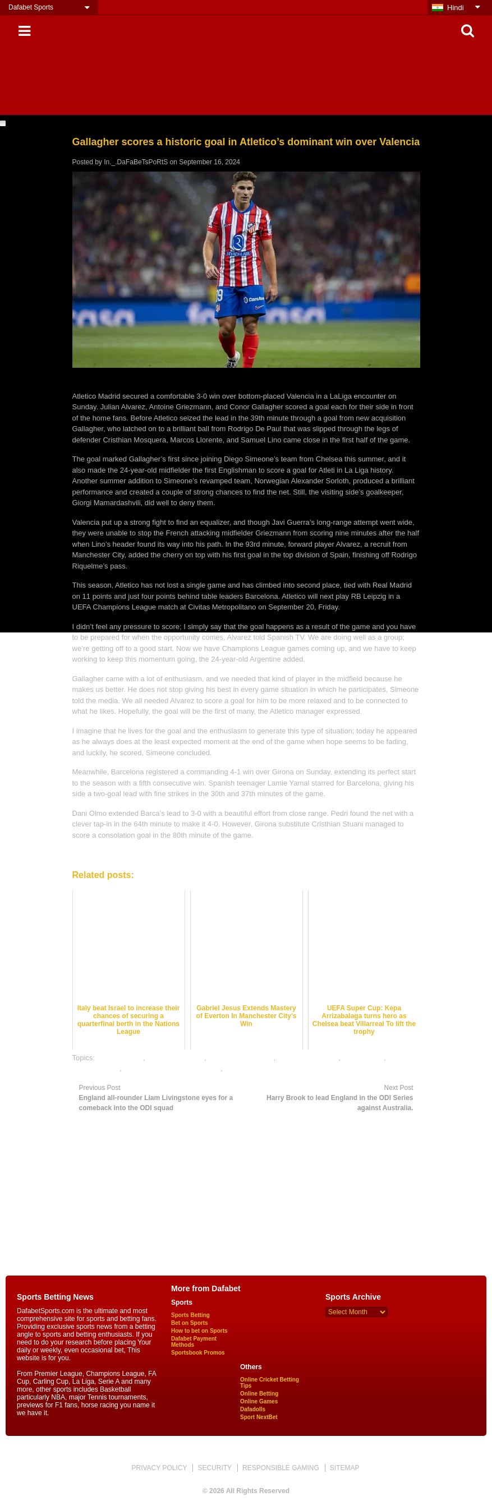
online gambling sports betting (171, 1068)
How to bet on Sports (199, 1331)
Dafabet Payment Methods (194, 1342)
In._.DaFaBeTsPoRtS (136, 162)
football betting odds (240, 1058)
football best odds (175, 1058)
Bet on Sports (189, 1323)
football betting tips (308, 1058)
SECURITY (214, 1468)
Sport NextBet (259, 1417)
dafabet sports (120, 1058)
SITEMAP (345, 1468)
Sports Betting (190, 1315)
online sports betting (256, 1068)
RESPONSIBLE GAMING (280, 1468)
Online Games (259, 1401)
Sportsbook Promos (198, 1353)
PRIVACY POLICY (159, 1468)
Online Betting (259, 1393)
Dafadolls (252, 1409)
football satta (363, 1058)
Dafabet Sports (30, 7)
